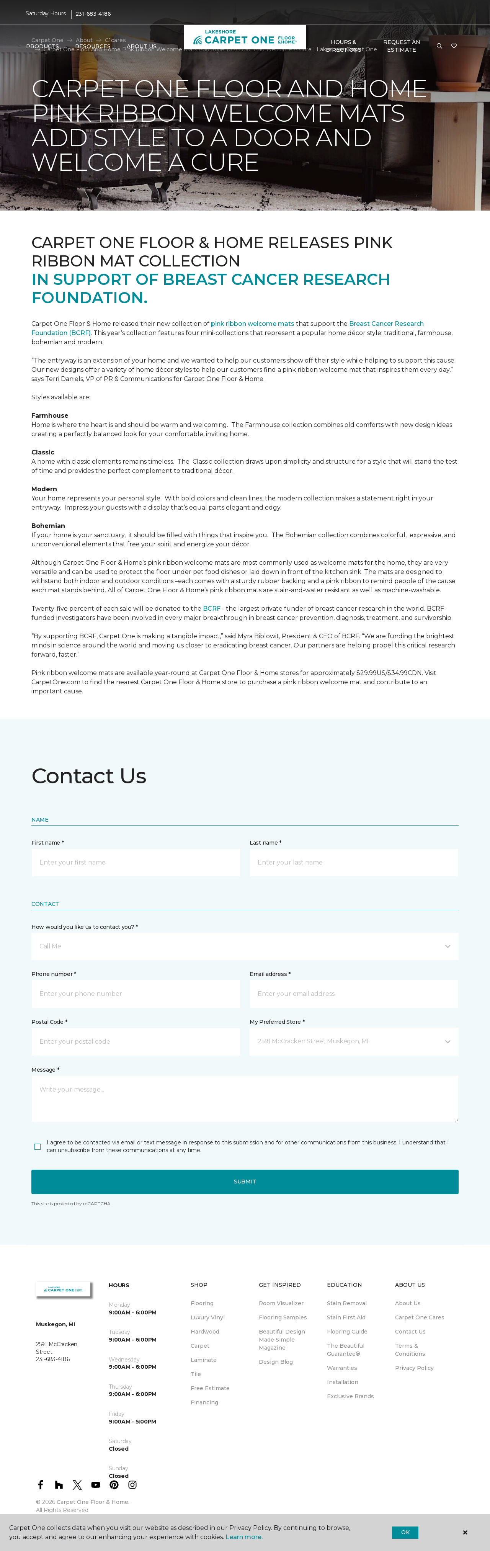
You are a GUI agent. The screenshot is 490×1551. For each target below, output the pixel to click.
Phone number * (53, 974)
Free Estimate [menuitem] (210, 1388)
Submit (245, 1181)
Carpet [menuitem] (200, 1345)
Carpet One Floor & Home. (93, 1502)
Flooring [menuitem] (202, 1303)
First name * (47, 842)
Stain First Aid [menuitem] (346, 1317)
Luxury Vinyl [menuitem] (208, 1317)
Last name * (265, 842)
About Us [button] (142, 46)
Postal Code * (49, 1022)
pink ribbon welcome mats (252, 323)
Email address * (270, 974)
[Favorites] (454, 46)
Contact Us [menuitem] (410, 1331)
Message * (45, 1069)
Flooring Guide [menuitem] (347, 1331)
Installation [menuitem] (342, 1382)
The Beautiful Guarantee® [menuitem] (345, 1349)
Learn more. (244, 1537)
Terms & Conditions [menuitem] (410, 1349)
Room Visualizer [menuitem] (281, 1303)
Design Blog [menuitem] (276, 1361)
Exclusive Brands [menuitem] (350, 1396)
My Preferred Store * (277, 1022)
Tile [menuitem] (196, 1374)
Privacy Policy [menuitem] (414, 1368)
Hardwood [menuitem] (205, 1331)
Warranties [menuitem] (342, 1368)
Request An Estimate (401, 46)
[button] (439, 46)
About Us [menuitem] (408, 1303)
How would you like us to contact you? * (84, 927)
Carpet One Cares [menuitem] (419, 1317)
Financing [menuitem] (204, 1402)
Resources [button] (93, 46)
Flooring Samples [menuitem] (283, 1317)
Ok (405, 1532)
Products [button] (42, 46)
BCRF (211, 608)
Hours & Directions (343, 46)
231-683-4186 (93, 13)
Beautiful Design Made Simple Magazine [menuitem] (282, 1339)
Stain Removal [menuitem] (347, 1303)
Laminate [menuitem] (204, 1360)
